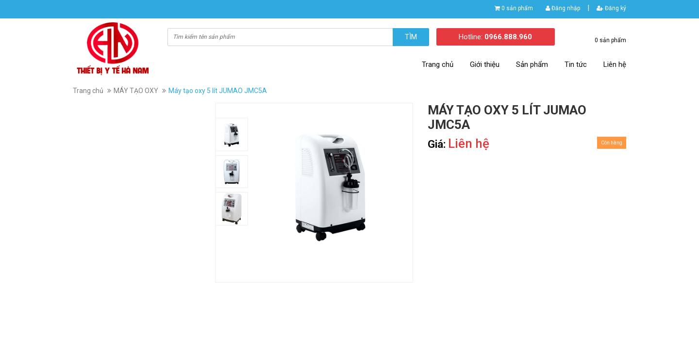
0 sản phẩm (517, 8)
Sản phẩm (532, 64)
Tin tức (576, 64)
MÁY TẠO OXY (136, 91)
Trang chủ (437, 64)
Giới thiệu (484, 64)
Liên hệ (614, 64)
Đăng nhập (563, 8)
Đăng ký (611, 8)
